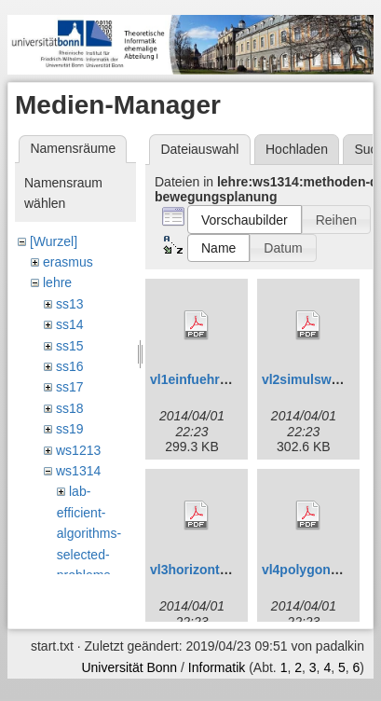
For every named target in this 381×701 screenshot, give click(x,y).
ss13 (70, 303)
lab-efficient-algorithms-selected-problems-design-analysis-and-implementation (95, 575)
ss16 (70, 366)
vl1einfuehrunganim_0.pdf (231, 379)
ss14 (70, 324)
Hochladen (296, 149)
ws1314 (78, 470)
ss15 (70, 345)
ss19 (70, 428)
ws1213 (78, 450)
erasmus (68, 261)
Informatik (216, 676)
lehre (57, 282)
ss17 (70, 386)
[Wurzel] (53, 241)
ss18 (70, 408)
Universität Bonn (129, 676)
